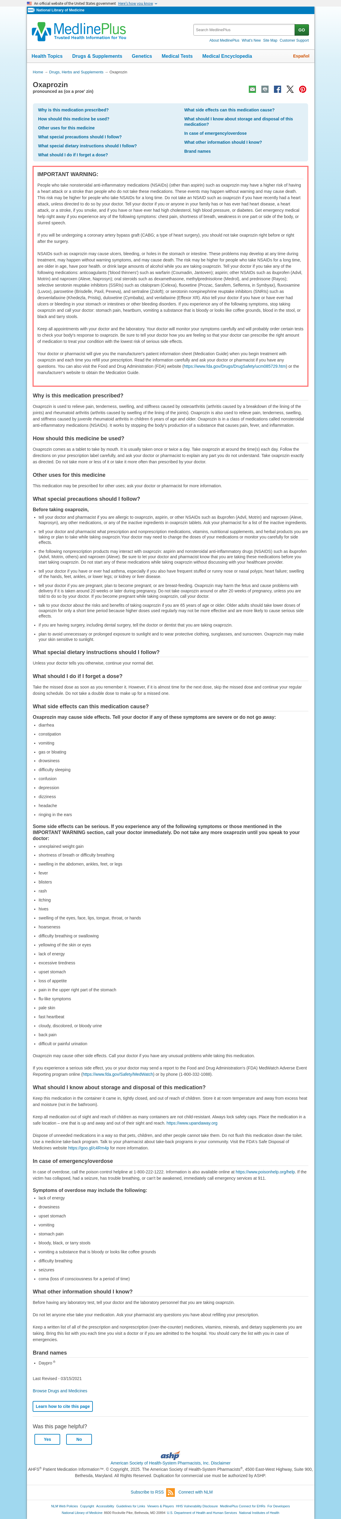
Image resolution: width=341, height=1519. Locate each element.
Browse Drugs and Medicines (60, 1390)
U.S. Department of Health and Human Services (202, 1513)
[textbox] (244, 30)
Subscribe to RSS (153, 1492)
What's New (251, 40)
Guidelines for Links (130, 1506)
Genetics (142, 56)
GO (301, 30)
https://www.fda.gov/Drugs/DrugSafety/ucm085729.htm (235, 366)
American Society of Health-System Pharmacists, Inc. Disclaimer (170, 1463)
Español (301, 56)
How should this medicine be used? (73, 119)
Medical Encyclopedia (227, 56)
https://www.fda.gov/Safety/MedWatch (118, 1074)
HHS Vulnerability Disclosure (197, 1506)
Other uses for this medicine (66, 127)
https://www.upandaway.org (191, 1123)
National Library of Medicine (60, 10)
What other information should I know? (223, 142)
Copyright (87, 1506)
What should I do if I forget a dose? (73, 154)
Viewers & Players (160, 1506)
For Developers (278, 1506)
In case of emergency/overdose (215, 133)
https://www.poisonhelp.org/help (265, 1171)
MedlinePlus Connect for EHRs (242, 1506)
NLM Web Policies (64, 1506)
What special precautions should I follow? (80, 136)
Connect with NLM (195, 1492)
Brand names (197, 151)
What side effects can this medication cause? (229, 110)
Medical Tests (177, 56)
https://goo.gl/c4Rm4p (88, 1148)
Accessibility (105, 1506)
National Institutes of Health (259, 1513)
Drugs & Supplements (97, 56)
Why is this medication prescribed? (73, 110)
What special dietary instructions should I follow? (87, 145)
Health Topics (47, 56)
